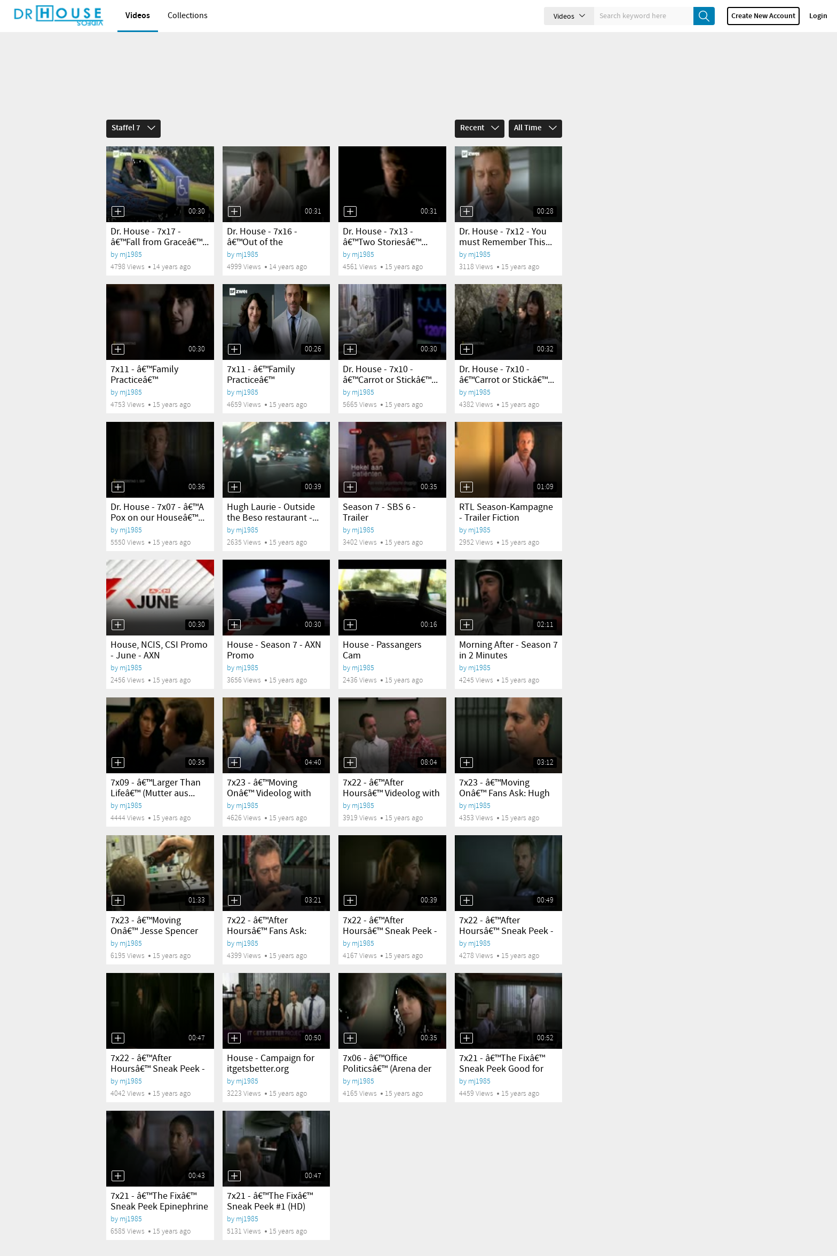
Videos (137, 15)
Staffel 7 (133, 110)
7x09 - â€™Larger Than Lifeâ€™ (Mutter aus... (155, 770)
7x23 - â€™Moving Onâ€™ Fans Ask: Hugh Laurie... (504, 775)
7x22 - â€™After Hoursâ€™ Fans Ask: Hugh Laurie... (266, 913)
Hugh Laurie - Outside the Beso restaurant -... (273, 494)
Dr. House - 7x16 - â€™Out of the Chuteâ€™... (262, 224)
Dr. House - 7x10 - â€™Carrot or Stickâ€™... (390, 356)
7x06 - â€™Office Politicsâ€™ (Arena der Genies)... (387, 1051)
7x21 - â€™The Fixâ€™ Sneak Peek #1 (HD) (270, 1183)
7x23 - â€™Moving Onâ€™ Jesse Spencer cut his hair (154, 913)
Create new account (763, 16)
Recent (479, 110)
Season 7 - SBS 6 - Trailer (379, 494)
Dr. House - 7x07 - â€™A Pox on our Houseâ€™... (157, 494)
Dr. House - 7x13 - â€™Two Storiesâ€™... (385, 219)
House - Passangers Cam (382, 632)
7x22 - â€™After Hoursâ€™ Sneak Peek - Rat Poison (506, 913)
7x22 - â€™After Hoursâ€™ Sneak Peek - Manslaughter (157, 1051)
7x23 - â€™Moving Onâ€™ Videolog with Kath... (269, 775)
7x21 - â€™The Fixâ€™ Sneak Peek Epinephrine (159, 1183)
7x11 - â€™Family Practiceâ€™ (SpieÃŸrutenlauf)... (148, 362)
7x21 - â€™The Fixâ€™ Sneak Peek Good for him (502, 1051)
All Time (535, 110)
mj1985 (131, 236)
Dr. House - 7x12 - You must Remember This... (505, 219)
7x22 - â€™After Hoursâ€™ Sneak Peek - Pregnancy (390, 913)
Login (818, 16)
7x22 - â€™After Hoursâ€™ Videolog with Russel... (391, 775)
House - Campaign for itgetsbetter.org (270, 1045)
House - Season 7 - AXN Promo (274, 632)
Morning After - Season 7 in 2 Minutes (508, 632)
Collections (188, 15)
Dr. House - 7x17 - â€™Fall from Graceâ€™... (159, 219)
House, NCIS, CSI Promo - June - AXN (159, 632)
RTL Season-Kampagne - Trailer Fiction (506, 494)
